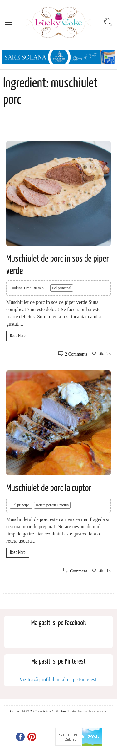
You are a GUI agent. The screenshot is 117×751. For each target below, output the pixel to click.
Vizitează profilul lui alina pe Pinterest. (58, 679)
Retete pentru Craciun (52, 505)
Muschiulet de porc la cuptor (48, 488)
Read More (18, 335)
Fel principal (61, 288)
